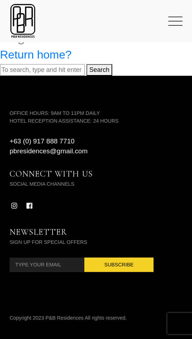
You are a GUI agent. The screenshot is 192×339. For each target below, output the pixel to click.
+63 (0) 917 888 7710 (42, 141)
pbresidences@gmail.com (49, 151)
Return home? (36, 54)
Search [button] (99, 69)
